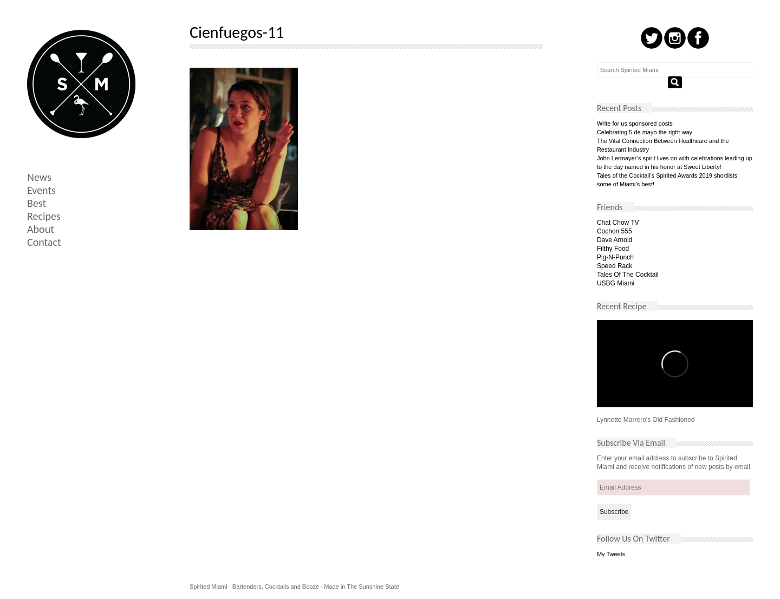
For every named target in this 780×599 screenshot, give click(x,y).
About (40, 229)
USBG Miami (615, 283)
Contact (44, 242)
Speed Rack (614, 266)
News (39, 177)
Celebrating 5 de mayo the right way (644, 132)
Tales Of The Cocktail (628, 274)
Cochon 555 (614, 231)
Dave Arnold (614, 240)
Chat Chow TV (618, 222)
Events (41, 190)
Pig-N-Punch (615, 257)
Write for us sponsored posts (635, 123)
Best (36, 203)
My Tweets (611, 554)
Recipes (44, 216)
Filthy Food (613, 248)
